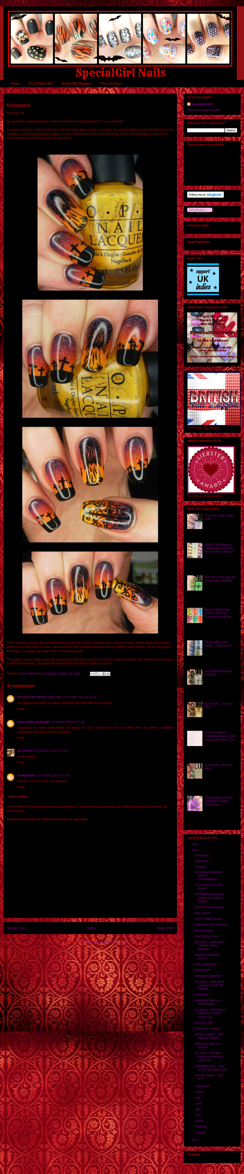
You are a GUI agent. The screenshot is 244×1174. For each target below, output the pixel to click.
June (198, 1103)
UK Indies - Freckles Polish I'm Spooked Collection (209, 1056)
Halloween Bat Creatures (211, 924)
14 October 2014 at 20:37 (79, 697)
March (199, 1121)
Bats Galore (202, 913)
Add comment (18, 796)
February (201, 1126)
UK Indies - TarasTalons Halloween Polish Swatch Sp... (210, 1013)
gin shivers (25, 750)
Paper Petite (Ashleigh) (33, 722)
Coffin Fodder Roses (208, 918)
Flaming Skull (203, 1022)
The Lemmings (111, 83)
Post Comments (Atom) (99, 942)
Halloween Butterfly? (208, 976)
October (201, 867)
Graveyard (201, 994)
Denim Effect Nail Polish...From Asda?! (218, 643)
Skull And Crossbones (209, 907)
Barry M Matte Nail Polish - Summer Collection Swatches (218, 613)
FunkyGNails (26, 775)
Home (15, 83)
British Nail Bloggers (76, 83)
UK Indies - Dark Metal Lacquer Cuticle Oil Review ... (209, 985)
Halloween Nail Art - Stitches (208, 1045)
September (202, 1086)
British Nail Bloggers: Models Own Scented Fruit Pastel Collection (219, 548)
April (198, 1115)
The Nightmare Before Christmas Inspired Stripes (209, 897)
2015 (195, 844)
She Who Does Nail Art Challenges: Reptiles (220, 578)
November (202, 861)
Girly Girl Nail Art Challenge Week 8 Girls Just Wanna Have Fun (220, 736)
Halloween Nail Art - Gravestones (208, 1002)
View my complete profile (203, 109)
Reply (21, 709)
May (198, 1109)
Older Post (165, 928)
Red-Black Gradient (207, 1028)
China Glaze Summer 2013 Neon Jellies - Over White (219, 801)
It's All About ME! (41, 83)
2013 (195, 1140)
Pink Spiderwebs (206, 964)
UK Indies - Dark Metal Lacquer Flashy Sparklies (209, 945)
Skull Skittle (202, 970)
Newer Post (16, 928)
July (198, 1097)
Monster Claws (204, 930)
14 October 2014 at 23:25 (51, 750)
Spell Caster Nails (206, 936)
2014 (195, 850)
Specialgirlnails (202, 104)
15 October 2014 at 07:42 (53, 775)
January (201, 1132)
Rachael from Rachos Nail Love (39, 697)
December (202, 855)
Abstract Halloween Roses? (207, 956)
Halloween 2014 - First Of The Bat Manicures (211, 1067)
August (200, 1092)
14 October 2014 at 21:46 (67, 722)
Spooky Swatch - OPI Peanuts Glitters (209, 1036)
